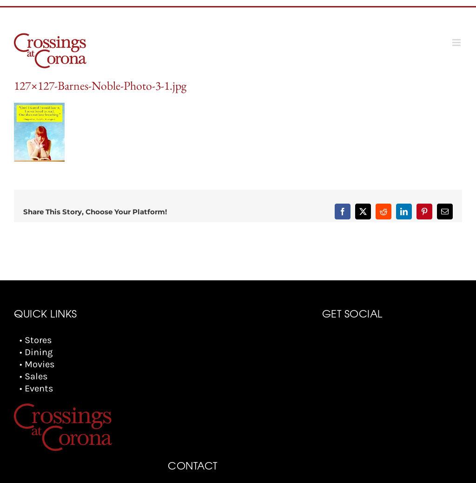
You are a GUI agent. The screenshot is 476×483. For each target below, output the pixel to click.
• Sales (34, 376)
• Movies (37, 364)
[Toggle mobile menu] (457, 42)
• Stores (36, 340)
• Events (36, 388)
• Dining (36, 352)
